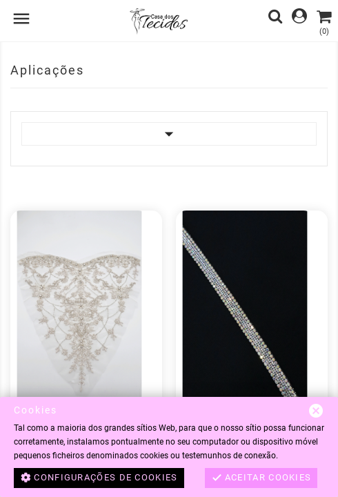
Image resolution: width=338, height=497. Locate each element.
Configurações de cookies (99, 478)
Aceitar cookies (261, 478)
